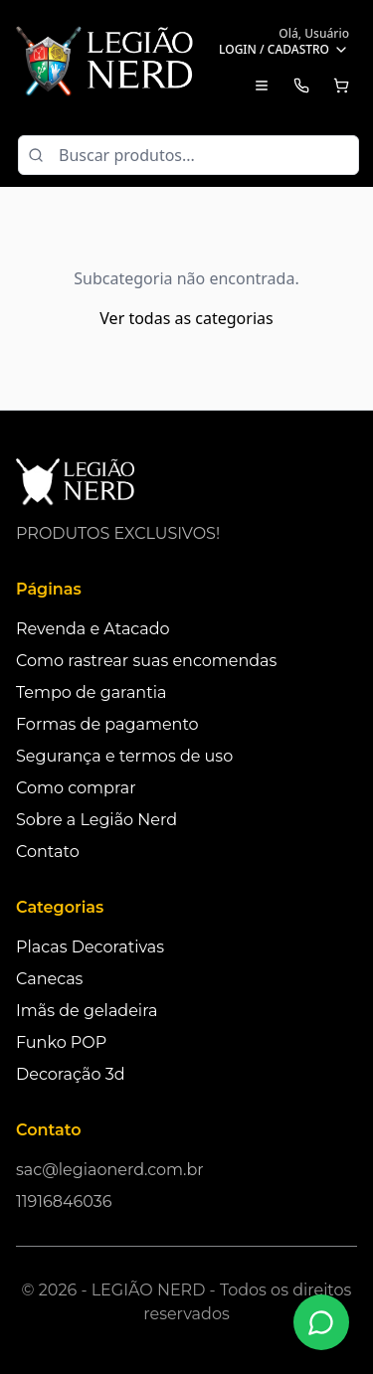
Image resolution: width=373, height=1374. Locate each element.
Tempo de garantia (91, 692)
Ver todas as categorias (186, 318)
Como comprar (76, 787)
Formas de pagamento (107, 724)
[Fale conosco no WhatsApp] (321, 1322)
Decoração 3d (70, 1074)
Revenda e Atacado (93, 628)
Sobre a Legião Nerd (96, 819)
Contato (48, 851)
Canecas (49, 978)
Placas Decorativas (90, 947)
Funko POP (61, 1042)
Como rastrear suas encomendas (146, 660)
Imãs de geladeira (86, 1010)
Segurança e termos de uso (124, 756)
